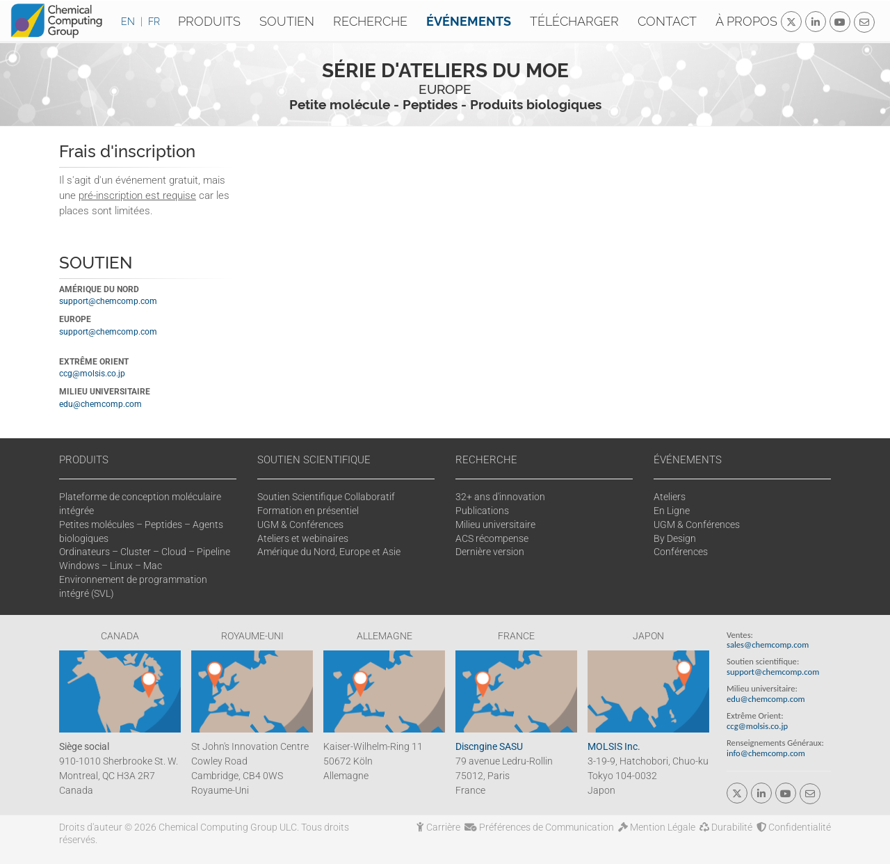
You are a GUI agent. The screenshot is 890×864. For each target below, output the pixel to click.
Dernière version (489, 551)
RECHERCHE (486, 460)
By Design (675, 538)
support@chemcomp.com (108, 301)
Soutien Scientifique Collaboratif (326, 496)
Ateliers (670, 496)
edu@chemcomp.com (100, 404)
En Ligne (672, 510)
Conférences (681, 551)
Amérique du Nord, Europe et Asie (328, 551)
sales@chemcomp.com (768, 644)
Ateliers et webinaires (302, 538)
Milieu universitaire (495, 524)
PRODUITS (83, 460)
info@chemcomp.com (766, 753)
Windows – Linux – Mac (110, 565)
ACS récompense (491, 538)
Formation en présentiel (308, 510)
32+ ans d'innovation (500, 496)
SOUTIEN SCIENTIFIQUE (314, 460)
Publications (482, 510)
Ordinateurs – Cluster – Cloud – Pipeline (144, 551)
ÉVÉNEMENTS (688, 460)
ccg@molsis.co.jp (92, 373)
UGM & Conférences (300, 524)
